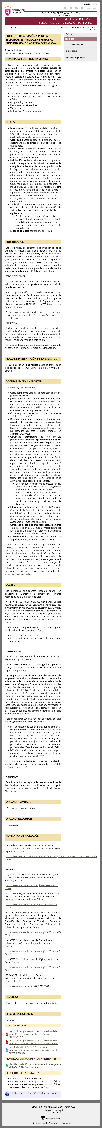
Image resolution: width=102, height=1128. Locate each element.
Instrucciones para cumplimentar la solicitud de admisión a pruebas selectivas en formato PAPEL (33, 1042)
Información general (65, 8)
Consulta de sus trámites (76, 8)
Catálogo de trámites (71, 8)
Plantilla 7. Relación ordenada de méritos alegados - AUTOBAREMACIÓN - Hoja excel (35, 1066)
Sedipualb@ (66, 1123)
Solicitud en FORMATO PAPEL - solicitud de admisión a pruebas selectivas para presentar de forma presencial (33, 1050)
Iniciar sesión (72, 51)
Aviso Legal (54, 1123)
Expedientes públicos (75, 57)
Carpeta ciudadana (74, 44)
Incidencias (88, 8)
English (95, 4)
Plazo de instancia (14, 50)
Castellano (87, 4)
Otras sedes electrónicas (94, 8)
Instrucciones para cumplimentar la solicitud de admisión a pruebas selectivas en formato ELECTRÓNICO (33, 1034)
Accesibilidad (40, 1123)
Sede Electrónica (18, 28)
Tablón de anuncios (82, 8)
